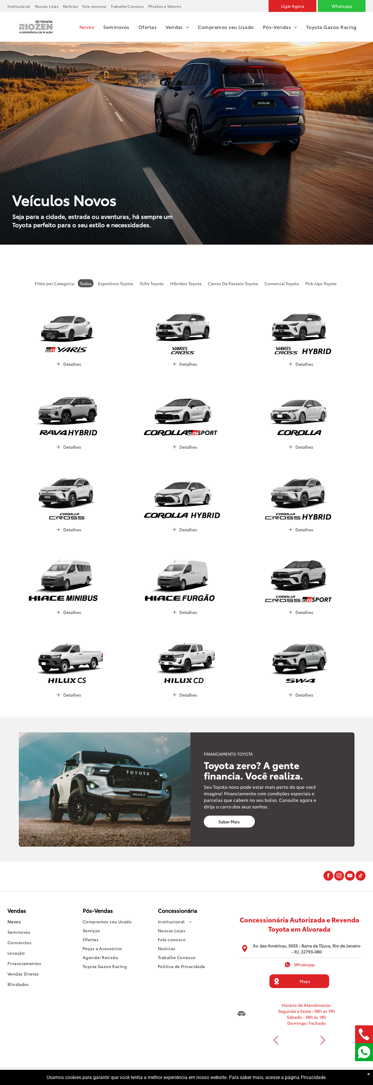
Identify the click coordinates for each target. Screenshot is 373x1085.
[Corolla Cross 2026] (68, 488)
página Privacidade (305, 1077)
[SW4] (301, 653)
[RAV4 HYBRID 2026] (68, 405)
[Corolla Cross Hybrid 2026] (301, 488)
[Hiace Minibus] (68, 570)
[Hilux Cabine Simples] (68, 653)
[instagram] (339, 876)
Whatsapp (299, 964)
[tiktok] (361, 876)
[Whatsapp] (342, 6)
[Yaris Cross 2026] (184, 322)
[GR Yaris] (68, 322)
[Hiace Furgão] (184, 570)
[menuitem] (21, 6)
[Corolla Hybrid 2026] (184, 488)
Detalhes (69, 364)
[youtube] (350, 876)
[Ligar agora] (292, 6)
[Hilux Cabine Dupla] (184, 653)
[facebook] (328, 876)
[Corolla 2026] (301, 405)
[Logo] (35, 19)
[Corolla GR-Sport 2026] (184, 405)
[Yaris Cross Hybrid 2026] (301, 322)
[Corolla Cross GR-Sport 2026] (301, 570)
